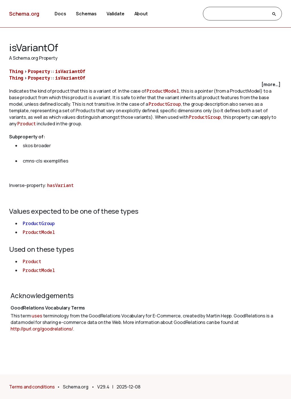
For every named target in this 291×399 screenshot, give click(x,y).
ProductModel (163, 91)
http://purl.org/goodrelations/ (42, 329)
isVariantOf (70, 71)
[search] (237, 13)
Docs (60, 14)
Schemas (86, 14)
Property (39, 71)
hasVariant (60, 185)
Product (26, 123)
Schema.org (24, 13)
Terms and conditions (32, 387)
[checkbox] (145, 84)
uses (37, 316)
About (141, 14)
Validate (115, 14)
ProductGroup (165, 104)
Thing (16, 71)
